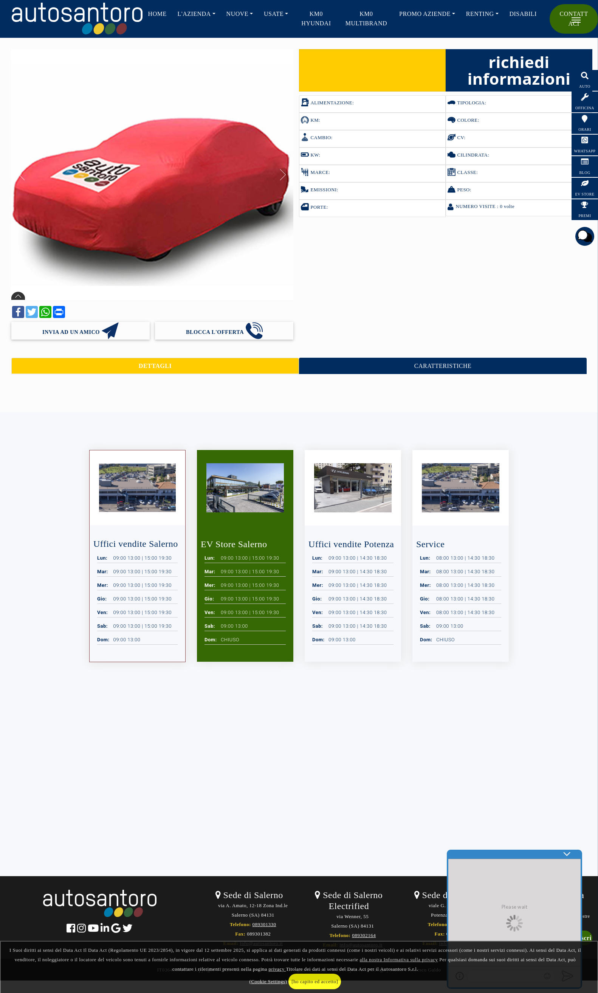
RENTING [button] (480, 14)
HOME (157, 14)
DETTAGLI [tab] (155, 366)
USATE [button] (274, 14)
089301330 (264, 924)
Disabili (522, 14)
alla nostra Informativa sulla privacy (399, 959)
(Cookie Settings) (268, 981)
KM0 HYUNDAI (316, 18)
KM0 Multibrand (366, 18)
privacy (277, 969)
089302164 (364, 935)
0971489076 (463, 924)
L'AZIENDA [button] (194, 14)
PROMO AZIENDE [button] (425, 14)
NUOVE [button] (237, 14)
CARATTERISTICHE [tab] (443, 366)
